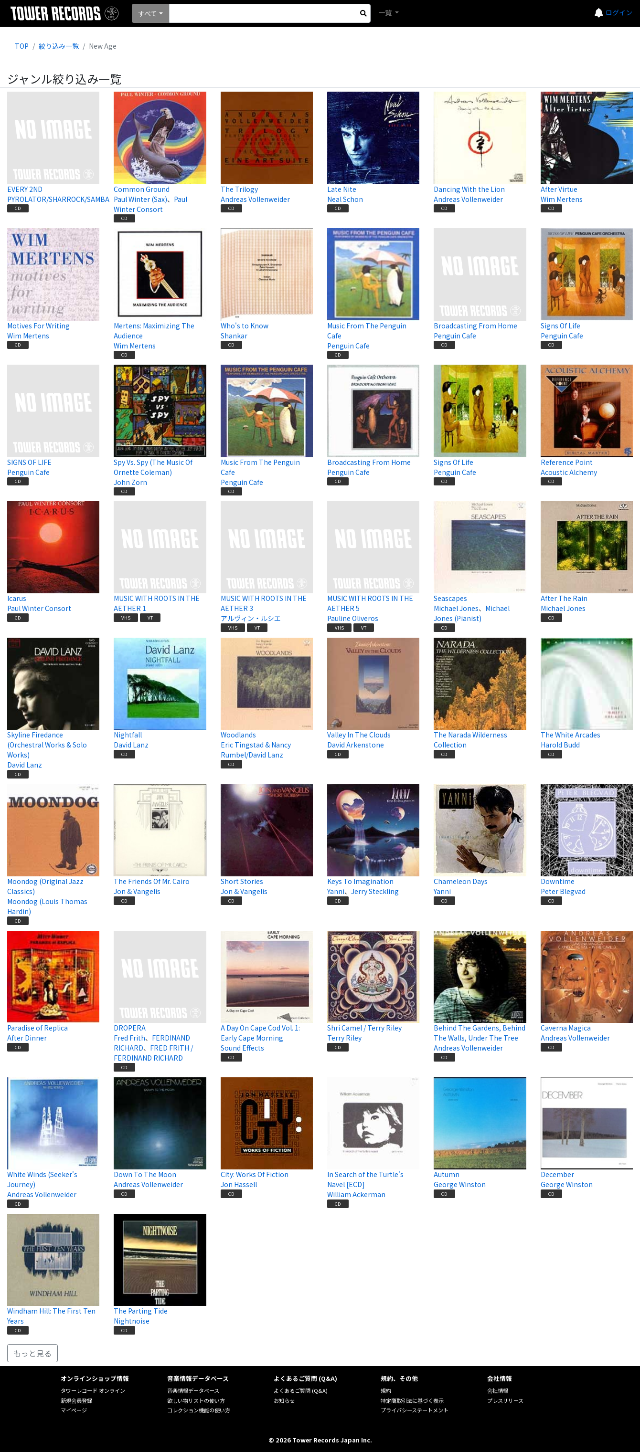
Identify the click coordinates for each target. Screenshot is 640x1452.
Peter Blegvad (563, 891)
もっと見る (32, 1353)
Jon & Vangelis (137, 891)
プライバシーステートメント (414, 1410)
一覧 (385, 12)
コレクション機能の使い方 (198, 1410)
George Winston (460, 1184)
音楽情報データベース (193, 1390)
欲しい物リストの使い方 (196, 1400)
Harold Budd (560, 744)
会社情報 (497, 1390)
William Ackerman (356, 1194)
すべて (147, 13)
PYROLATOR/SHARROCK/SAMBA (58, 199)
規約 (386, 1390)
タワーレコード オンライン (93, 1390)
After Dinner (27, 1037)
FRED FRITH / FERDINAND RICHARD (153, 1053)
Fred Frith (129, 1037)
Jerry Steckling (375, 891)
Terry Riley (344, 1037)
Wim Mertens (562, 199)
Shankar (234, 335)
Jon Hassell (239, 1184)
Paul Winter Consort (150, 204)
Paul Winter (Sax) (140, 199)
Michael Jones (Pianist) (472, 613)
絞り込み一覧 (59, 46)
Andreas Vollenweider (255, 199)
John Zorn (130, 482)
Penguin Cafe (348, 345)
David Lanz (24, 764)
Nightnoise (131, 1321)
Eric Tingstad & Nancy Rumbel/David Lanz (256, 749)
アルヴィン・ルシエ (251, 618)
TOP (22, 46)
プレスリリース (505, 1400)
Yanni (335, 891)
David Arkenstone (355, 744)
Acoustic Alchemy (569, 472)
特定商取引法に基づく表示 (412, 1400)
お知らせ (284, 1400)
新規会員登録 (76, 1400)
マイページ (74, 1410)
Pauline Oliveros (352, 618)
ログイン (619, 12)
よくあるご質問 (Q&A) (301, 1390)
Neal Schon (345, 199)
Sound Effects (242, 1047)
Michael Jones (456, 608)
